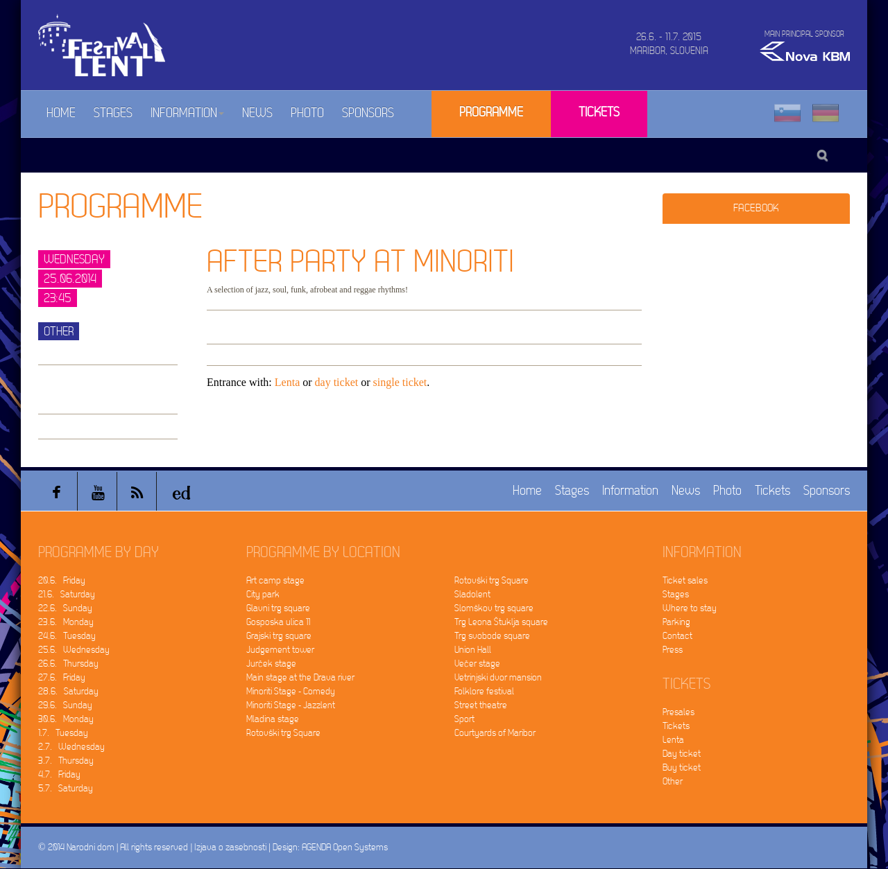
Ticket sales (685, 580)
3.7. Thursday (66, 760)
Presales (678, 712)
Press (673, 649)
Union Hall (472, 649)
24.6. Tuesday (67, 636)
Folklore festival (484, 691)
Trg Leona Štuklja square (501, 622)
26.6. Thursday (68, 663)
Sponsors (368, 113)
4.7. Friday (59, 774)
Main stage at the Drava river (300, 677)
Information (187, 113)
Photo (307, 113)
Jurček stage (271, 663)
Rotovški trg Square (283, 733)
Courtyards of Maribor (495, 733)
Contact (677, 636)
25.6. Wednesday (74, 649)
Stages (113, 113)
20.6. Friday (61, 580)
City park (263, 594)
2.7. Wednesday (71, 746)
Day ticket (682, 753)
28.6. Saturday (68, 691)
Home (61, 113)
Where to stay (690, 608)
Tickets (599, 112)
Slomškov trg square (493, 608)
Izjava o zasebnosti (230, 847)
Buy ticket (682, 767)
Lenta (287, 382)
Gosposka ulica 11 (278, 622)
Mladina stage (272, 719)
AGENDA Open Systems (345, 847)
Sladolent (472, 594)
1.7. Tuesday (63, 733)
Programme (491, 112)
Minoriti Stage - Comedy (290, 691)
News (257, 113)
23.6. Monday (66, 622)
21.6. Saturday (66, 594)
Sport (464, 719)
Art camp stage (275, 580)
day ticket (337, 382)
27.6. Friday (61, 677)
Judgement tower (280, 649)
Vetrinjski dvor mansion (498, 677)
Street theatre (480, 705)
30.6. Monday (66, 719)
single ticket (400, 382)
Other (673, 781)
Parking (676, 622)
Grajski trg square (278, 636)
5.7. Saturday (65, 788)
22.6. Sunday (65, 608)
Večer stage (477, 663)
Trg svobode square (492, 636)
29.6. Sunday (65, 705)
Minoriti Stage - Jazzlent (290, 705)
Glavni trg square (278, 608)
